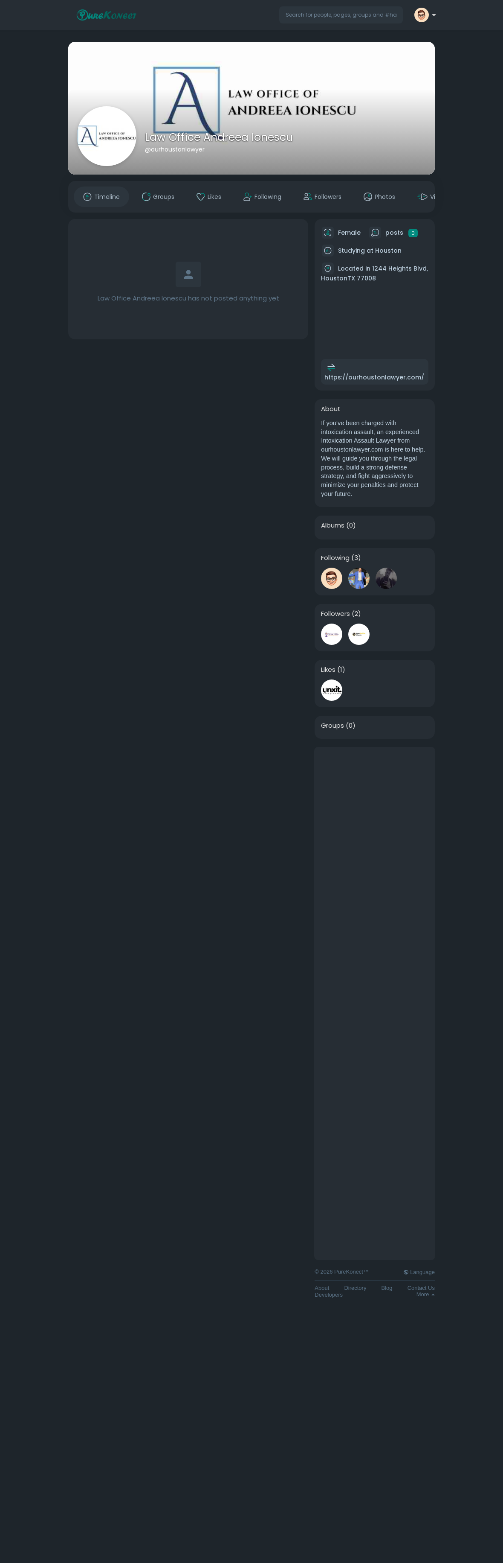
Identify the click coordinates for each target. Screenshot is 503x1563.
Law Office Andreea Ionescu (219, 137)
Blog (387, 1288)
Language (419, 1272)
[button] (341, 14)
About (322, 1288)
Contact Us (421, 1288)
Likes (328, 669)
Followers (335, 613)
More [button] (425, 1294)
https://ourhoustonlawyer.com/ (374, 377)
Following (335, 557)
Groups (332, 725)
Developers (329, 1295)
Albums (332, 525)
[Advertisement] (375, 875)
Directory (355, 1288)
